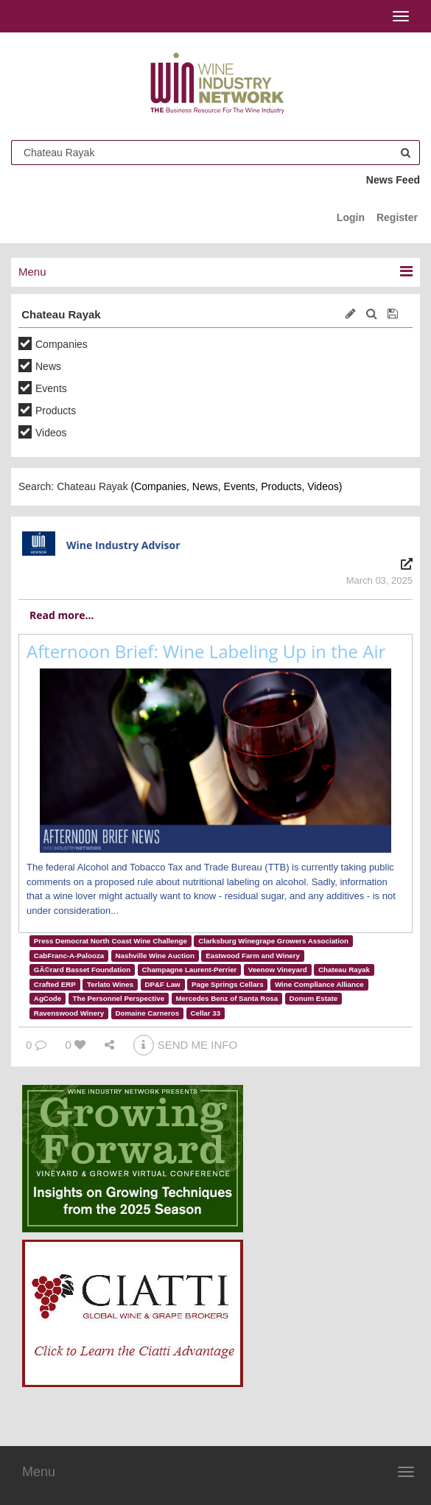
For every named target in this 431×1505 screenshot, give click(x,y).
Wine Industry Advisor (123, 545)
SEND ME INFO (185, 1044)
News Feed (393, 180)
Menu (38, 1471)
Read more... (61, 615)
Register (397, 217)
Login (351, 217)
